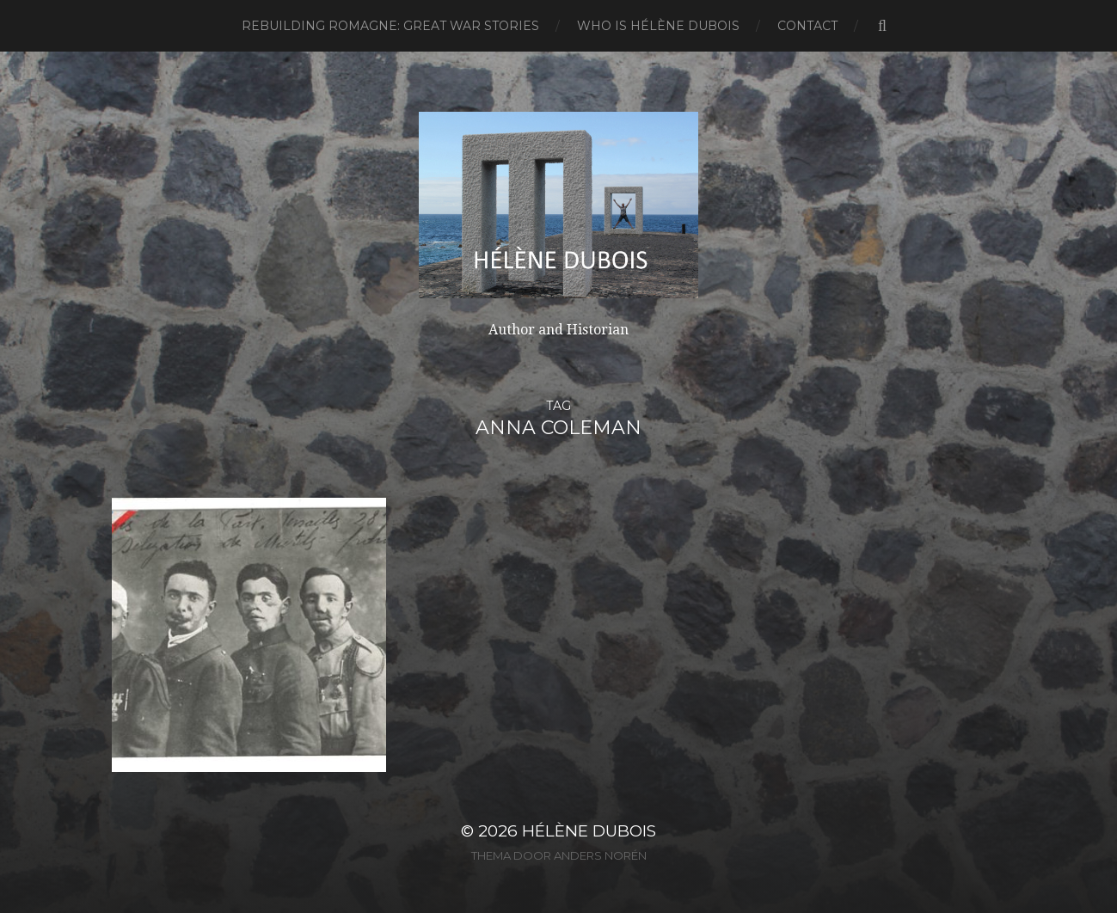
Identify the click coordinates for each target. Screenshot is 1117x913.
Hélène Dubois (589, 831)
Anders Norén (600, 855)
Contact (807, 26)
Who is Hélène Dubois (658, 26)
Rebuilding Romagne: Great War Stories (390, 26)
